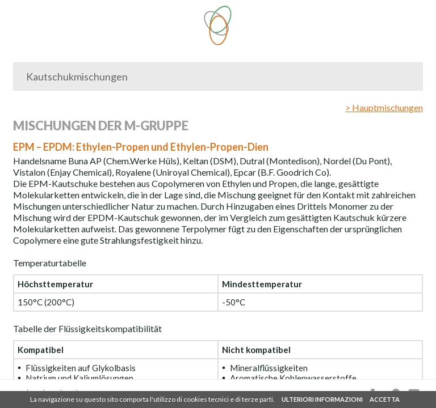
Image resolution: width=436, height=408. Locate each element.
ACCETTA (385, 399)
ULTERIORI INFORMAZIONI (322, 399)
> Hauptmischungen (384, 107)
